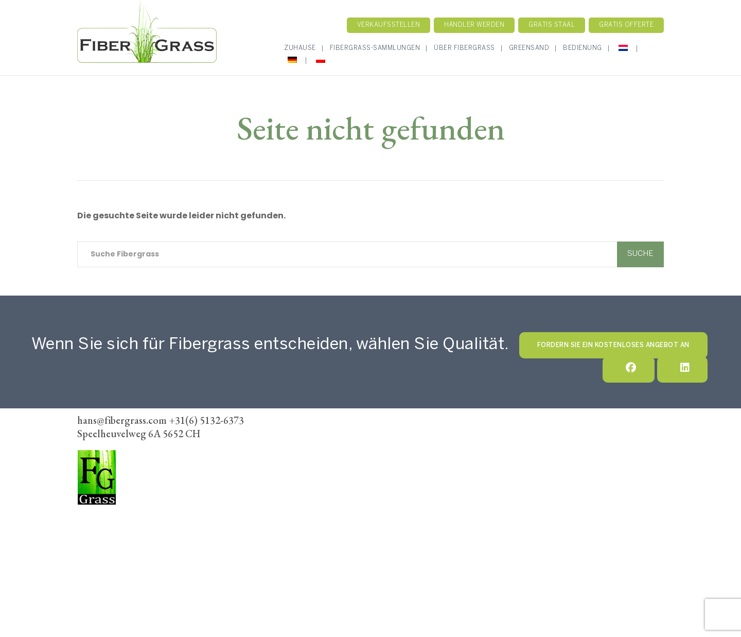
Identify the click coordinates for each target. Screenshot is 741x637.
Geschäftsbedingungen (479, 459)
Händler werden (474, 25)
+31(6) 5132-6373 (109, 545)
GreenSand (529, 48)
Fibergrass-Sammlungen (375, 48)
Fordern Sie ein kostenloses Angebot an (613, 345)
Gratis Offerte (626, 25)
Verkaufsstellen (388, 25)
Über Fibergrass (464, 48)
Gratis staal (551, 25)
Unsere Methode (456, 445)
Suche (640, 253)
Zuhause (300, 48)
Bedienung (582, 48)
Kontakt (518, 445)
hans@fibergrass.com (115, 559)
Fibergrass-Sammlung (371, 445)
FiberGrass (99, 516)
